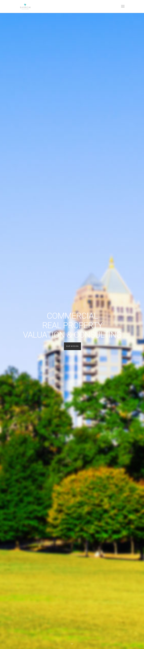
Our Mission (72, 346)
